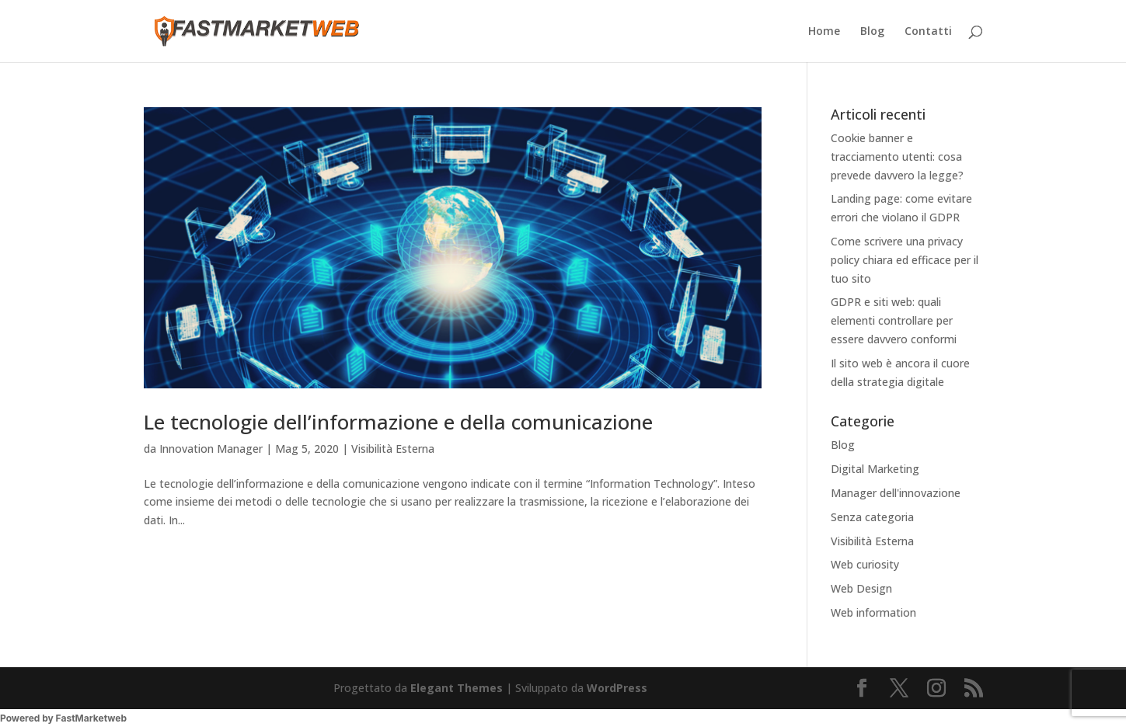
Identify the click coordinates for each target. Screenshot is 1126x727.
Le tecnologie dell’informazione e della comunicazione (398, 422)
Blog (872, 32)
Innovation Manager (211, 448)
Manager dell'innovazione (895, 492)
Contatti (928, 32)
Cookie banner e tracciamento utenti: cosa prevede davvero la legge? (897, 156)
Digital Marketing (875, 468)
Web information (873, 612)
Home (824, 32)
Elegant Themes (456, 687)
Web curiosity (865, 564)
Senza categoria (872, 517)
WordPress (617, 687)
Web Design (861, 588)
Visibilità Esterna (392, 448)
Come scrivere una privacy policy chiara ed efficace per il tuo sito (904, 260)
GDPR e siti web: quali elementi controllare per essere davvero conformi (894, 320)
